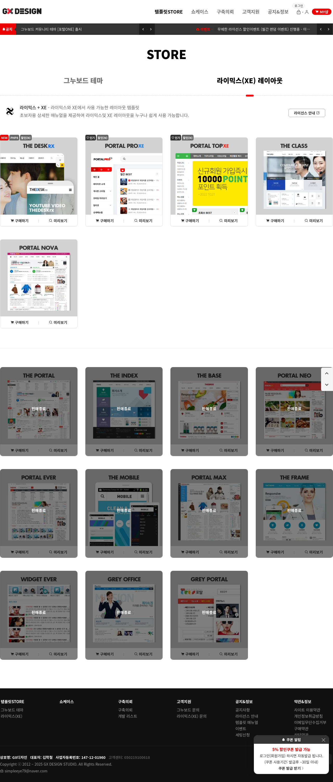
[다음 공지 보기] (151, 29)
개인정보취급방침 (308, 716)
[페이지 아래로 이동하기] (327, 385)
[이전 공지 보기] (143, 29)
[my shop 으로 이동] (321, 11)
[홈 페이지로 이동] (22, 11)
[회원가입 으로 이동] (306, 12)
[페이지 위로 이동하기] (327, 373)
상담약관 (301, 735)
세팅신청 (242, 735)
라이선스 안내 (246, 716)
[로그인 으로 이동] (298, 12)
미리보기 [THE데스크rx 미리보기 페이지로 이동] (58, 220)
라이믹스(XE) (11, 716)
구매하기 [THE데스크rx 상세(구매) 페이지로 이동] (19, 220)
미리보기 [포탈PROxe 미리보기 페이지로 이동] (143, 220)
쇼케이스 (199, 11)
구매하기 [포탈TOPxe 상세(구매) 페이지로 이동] (190, 220)
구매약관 (301, 728)
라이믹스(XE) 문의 (192, 716)
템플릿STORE (169, 11)
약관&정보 (302, 701)
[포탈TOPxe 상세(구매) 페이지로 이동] (209, 182)
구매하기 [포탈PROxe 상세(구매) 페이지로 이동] (104, 220)
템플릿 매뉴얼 (246, 722)
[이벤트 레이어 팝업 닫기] (323, 740)
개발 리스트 (127, 716)
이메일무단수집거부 (310, 722)
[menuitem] (168, 11)
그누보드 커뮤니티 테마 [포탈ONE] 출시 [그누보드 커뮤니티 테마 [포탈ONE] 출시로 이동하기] (51, 29)
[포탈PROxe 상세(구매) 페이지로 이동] (124, 182)
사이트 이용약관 (307, 710)
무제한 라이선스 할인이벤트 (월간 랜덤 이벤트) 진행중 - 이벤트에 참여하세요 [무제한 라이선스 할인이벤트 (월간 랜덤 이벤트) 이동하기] (275, 29)
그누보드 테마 (83, 80)
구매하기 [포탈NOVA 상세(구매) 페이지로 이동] (19, 322)
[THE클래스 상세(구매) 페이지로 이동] (294, 182)
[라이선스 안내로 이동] (307, 113)
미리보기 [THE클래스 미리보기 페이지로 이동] (314, 220)
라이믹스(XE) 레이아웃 (250, 80)
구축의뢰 (225, 11)
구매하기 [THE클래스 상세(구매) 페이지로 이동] (275, 220)
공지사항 (242, 710)
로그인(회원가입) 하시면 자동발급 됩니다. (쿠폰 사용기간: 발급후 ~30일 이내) (291, 758)
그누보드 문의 (188, 710)
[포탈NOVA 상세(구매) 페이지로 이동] (39, 284)
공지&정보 (278, 11)
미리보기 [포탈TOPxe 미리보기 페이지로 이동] (228, 220)
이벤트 (240, 728)
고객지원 (250, 11)
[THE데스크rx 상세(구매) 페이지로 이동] (39, 182)
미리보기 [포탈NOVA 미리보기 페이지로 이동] (58, 322)
